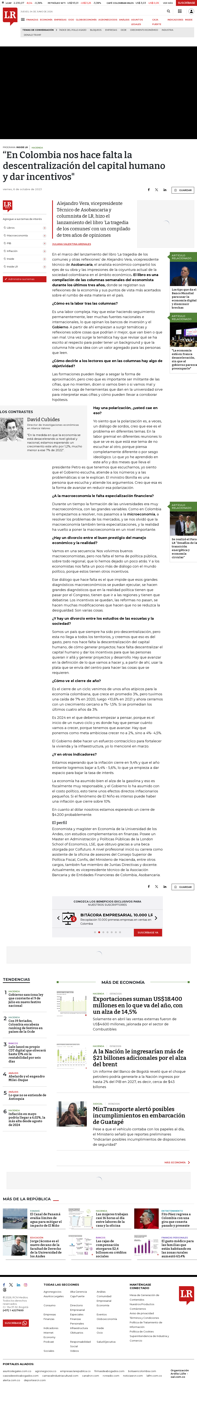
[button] (57, 919)
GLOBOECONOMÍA (86, 19)
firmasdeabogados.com (109, 1371)
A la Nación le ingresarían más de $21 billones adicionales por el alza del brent (139, 1058)
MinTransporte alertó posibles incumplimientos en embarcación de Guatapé (139, 1115)
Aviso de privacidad (142, 1313)
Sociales (49, 1350)
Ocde (123, 30)
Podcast (49, 1341)
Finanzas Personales (175, 1237)
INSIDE (188, 19)
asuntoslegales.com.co (17, 1371)
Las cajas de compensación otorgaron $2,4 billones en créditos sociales (111, 1248)
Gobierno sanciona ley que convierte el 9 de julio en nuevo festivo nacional (26, 1000)
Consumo (50, 1305)
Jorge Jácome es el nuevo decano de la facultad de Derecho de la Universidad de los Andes (46, 1248)
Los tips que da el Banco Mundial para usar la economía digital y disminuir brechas (184, 298)
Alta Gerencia (78, 1291)
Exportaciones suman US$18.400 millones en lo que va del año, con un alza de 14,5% (138, 1005)
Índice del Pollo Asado (72, 30)
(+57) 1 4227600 (13, 1310)
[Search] (168, 11)
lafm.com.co (154, 1375)
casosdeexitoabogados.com (20, 1375)
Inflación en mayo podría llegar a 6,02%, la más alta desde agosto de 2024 (27, 1119)
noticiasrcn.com (133, 1375)
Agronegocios (52, 1291)
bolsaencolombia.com (142, 1371)
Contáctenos (138, 1308)
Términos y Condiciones (144, 1317)
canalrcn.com (90, 1375)
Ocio (100, 1332)
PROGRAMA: (15, 147)
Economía (103, 1305)
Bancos (13, 1043)
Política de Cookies (142, 1331)
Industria (167, 30)
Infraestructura (79, 1328)
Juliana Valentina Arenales (71, 244)
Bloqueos (95, 30)
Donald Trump (32, 35)
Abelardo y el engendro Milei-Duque (27, 1078)
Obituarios (76, 1332)
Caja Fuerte (77, 1296)
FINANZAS (32, 19)
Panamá (35, 1211)
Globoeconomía (107, 1318)
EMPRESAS (60, 19)
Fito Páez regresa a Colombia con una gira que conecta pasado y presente (176, 1219)
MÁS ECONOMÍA (175, 1162)
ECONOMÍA (46, 19)
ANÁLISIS (124, 19)
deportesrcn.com (35, 1380)
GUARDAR (183, 190)
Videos (74, 1350)
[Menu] (23, 19)
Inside (100, 1328)
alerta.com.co (11, 1380)
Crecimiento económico (144, 30)
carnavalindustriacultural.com (60, 1375)
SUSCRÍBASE (186, 3)
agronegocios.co (45, 1371)
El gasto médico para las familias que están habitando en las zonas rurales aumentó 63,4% (178, 1248)
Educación (36, 1237)
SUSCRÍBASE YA (148, 932)
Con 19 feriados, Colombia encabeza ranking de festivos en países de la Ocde (26, 1026)
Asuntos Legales (54, 1296)
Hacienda (14, 991)
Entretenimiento (172, 1211)
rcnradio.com (111, 1375)
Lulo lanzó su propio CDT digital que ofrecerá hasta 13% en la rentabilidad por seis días (27, 1054)
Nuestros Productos (142, 1304)
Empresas (111, 30)
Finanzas (49, 1318)
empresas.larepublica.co (75, 1371)
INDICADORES (175, 19)
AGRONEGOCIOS (107, 19)
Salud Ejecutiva (106, 1341)
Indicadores (51, 1328)
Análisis (13, 1073)
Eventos (102, 1314)
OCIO (71, 19)
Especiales (76, 1314)
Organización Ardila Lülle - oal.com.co (180, 1373)
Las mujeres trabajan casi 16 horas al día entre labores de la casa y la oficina (112, 1219)
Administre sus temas (19, 279)
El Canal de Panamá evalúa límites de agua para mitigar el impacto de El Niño (46, 1219)
